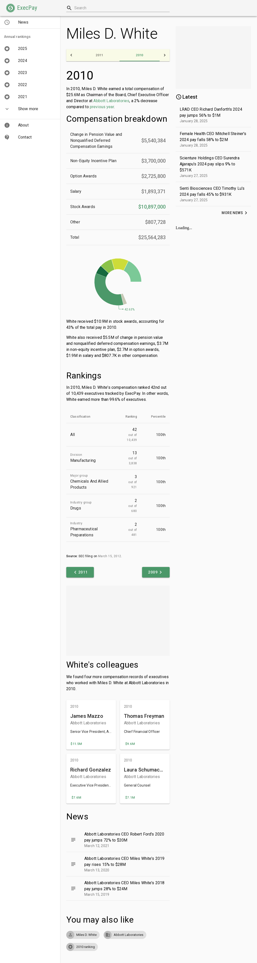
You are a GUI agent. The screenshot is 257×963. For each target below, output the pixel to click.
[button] (21, 8)
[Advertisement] (118, 621)
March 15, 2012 (109, 556)
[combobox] (118, 8)
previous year (102, 106)
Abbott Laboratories (111, 100)
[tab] (99, 55)
